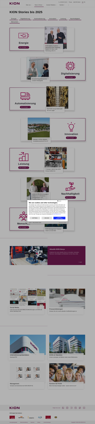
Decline (47, 218)
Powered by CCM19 (62, 222)
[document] (47, 209)
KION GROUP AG (57, 214)
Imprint (30, 222)
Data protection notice (37, 222)
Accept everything (59, 218)
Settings (34, 218)
